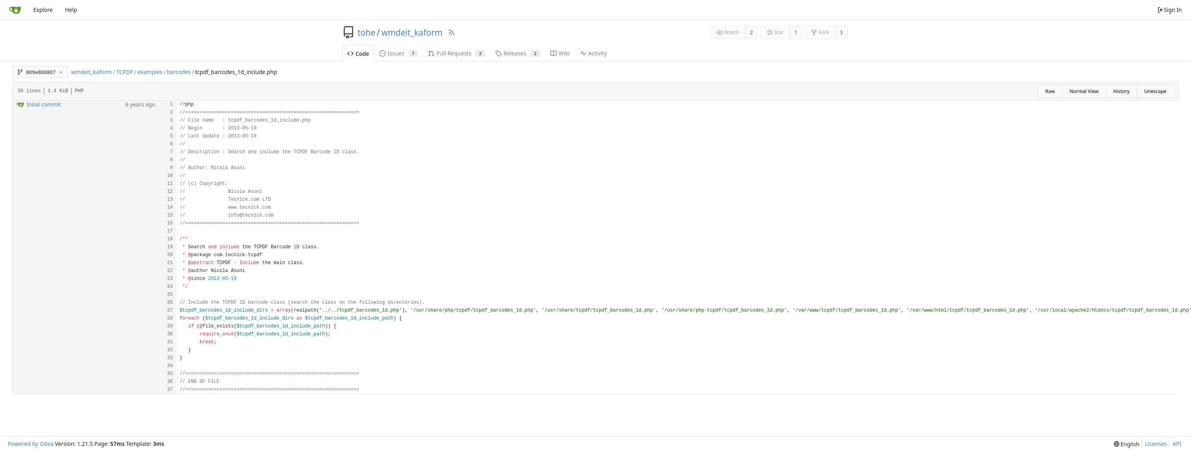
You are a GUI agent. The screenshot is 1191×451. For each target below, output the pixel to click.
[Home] (15, 10)
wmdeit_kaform (411, 32)
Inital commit (44, 104)
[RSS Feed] (451, 32)
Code (358, 53)
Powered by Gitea (30, 443)
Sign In (1169, 9)
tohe (366, 32)
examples (149, 72)
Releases (517, 53)
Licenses (1156, 443)
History (1121, 91)
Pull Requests (456, 53)
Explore (43, 9)
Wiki (560, 53)
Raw (1050, 91)
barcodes (178, 72)
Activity (593, 53)
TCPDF (124, 72)
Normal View (1083, 91)
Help (71, 9)
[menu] (1127, 444)
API (1176, 443)
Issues (398, 53)
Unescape (1155, 91)
